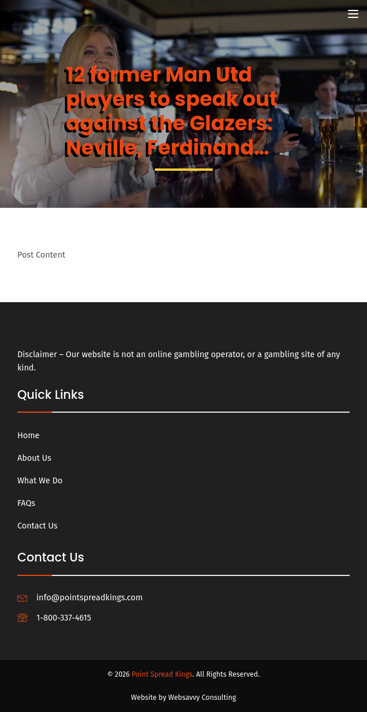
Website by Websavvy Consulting (183, 697)
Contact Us (37, 526)
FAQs (26, 503)
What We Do (39, 481)
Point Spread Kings (162, 674)
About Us (34, 458)
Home (28, 436)
